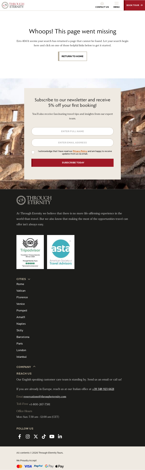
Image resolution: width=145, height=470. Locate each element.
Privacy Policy (80, 151)
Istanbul (21, 357)
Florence (22, 297)
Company (26, 367)
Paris (19, 343)
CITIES (23, 279)
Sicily (19, 330)
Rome (20, 284)
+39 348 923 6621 (103, 389)
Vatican (20, 290)
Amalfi (20, 317)
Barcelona (22, 337)
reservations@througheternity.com (45, 396)
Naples (21, 323)
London (21, 350)
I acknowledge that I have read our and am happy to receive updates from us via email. (75, 152)
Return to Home (72, 56)
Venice (20, 304)
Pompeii (21, 310)
